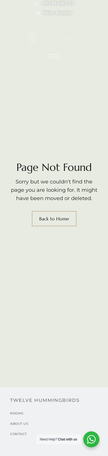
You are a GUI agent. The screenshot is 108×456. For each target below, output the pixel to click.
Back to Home (54, 219)
